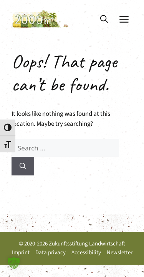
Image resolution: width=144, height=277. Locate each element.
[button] (104, 19)
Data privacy (50, 253)
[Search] (23, 166)
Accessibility (86, 253)
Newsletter (119, 253)
